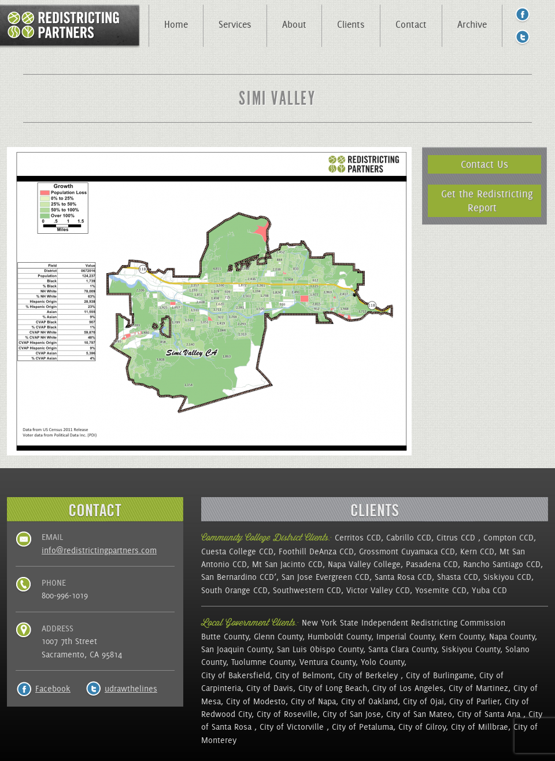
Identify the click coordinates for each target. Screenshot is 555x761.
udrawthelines (131, 688)
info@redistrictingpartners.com (99, 550)
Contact (411, 24)
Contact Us (484, 164)
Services (235, 24)
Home (176, 24)
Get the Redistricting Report (487, 201)
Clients (351, 24)
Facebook (53, 688)
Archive (472, 24)
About (294, 24)
